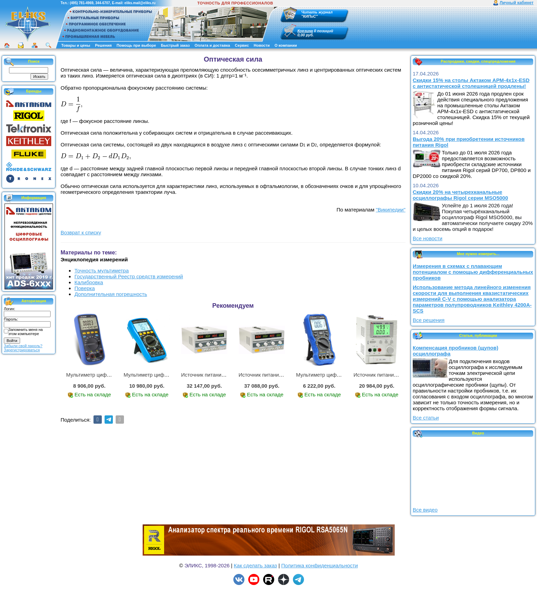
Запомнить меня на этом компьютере (25, 331)
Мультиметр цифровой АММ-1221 (107, 375)
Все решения (429, 320)
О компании (286, 45)
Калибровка (88, 282)
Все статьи (426, 418)
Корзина (305, 31)
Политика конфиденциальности (319, 565)
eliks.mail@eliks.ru (139, 3)
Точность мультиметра (101, 270)
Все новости (427, 238)
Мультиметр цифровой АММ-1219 (337, 375)
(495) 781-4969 (81, 3)
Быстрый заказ (175, 45)
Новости (262, 45)
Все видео (425, 510)
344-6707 (102, 3)
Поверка (84, 288)
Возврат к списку (81, 232)
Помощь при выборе (136, 45)
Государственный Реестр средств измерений (128, 276)
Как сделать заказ (255, 565)
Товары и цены (75, 45)
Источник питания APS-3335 (273, 375)
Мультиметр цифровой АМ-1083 (162, 375)
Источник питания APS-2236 (215, 375)
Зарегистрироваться (22, 350)
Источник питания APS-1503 (387, 375)
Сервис (242, 45)
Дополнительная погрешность (110, 294)
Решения (103, 45)
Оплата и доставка (212, 45)
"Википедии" (390, 210)
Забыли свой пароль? (23, 346)
